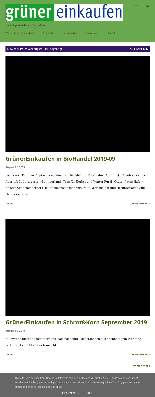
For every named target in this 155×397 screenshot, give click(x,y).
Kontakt (112, 32)
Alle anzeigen (139, 49)
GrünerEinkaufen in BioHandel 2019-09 (60, 158)
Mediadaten (70, 32)
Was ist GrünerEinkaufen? (19, 32)
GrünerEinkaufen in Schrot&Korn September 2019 (76, 322)
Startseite (48, 32)
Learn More (71, 393)
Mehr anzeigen (141, 203)
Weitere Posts (141, 366)
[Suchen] (134, 6)
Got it (89, 393)
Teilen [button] (9, 203)
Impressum (92, 32)
